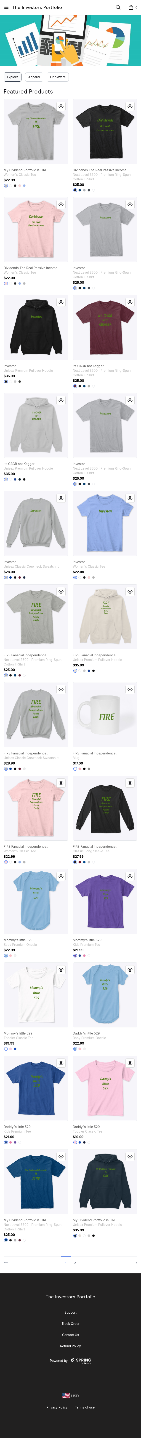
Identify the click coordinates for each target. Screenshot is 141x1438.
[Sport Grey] (6, 185)
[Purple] (75, 955)
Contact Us (70, 1335)
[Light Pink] (19, 185)
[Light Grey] (89, 386)
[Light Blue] (24, 185)
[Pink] (10, 955)
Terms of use (85, 1407)
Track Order (70, 1324)
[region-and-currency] (70, 1396)
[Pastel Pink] (79, 768)
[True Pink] (84, 955)
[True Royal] (15, 479)
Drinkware (58, 77)
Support (70, 1312)
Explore (12, 77)
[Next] (133, 1260)
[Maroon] (75, 386)
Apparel (34, 77)
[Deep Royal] (10, 577)
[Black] (15, 185)
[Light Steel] (6, 577)
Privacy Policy (57, 1407)
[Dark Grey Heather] (19, 381)
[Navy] (19, 479)
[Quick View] (61, 106)
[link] (36, 131)
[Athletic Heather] (15, 381)
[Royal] (84, 862)
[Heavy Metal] (89, 190)
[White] (10, 185)
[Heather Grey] (84, 190)
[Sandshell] (75, 670)
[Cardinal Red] (79, 862)
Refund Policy (70, 1346)
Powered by (70, 1361)
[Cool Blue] (79, 190)
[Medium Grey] (89, 768)
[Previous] (7, 1261)
